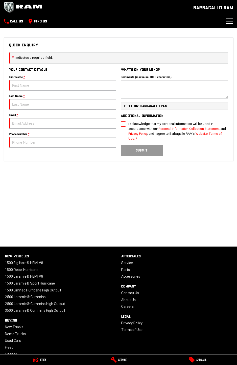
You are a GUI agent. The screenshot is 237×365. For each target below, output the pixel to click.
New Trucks (14, 327)
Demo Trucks (15, 334)
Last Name (62, 102)
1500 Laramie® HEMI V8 (24, 276)
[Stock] (39, 360)
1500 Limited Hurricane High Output (33, 290)
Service (127, 263)
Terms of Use (131, 329)
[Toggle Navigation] (229, 21)
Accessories (130, 276)
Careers (127, 306)
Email (62, 121)
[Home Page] (25, 7)
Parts (125, 270)
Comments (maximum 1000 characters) (174, 86)
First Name (62, 83)
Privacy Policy (131, 323)
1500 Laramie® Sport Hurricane (30, 283)
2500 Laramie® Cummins (25, 297)
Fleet (9, 347)
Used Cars (13, 340)
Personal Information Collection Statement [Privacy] (189, 129)
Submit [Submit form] (141, 150)
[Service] (118, 360)
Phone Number (62, 140)
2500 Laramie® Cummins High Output (35, 304)
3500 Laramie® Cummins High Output (35, 310)
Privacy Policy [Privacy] (137, 134)
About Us (128, 300)
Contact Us (130, 293)
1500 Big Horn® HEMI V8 (24, 263)
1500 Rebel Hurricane (21, 270)
